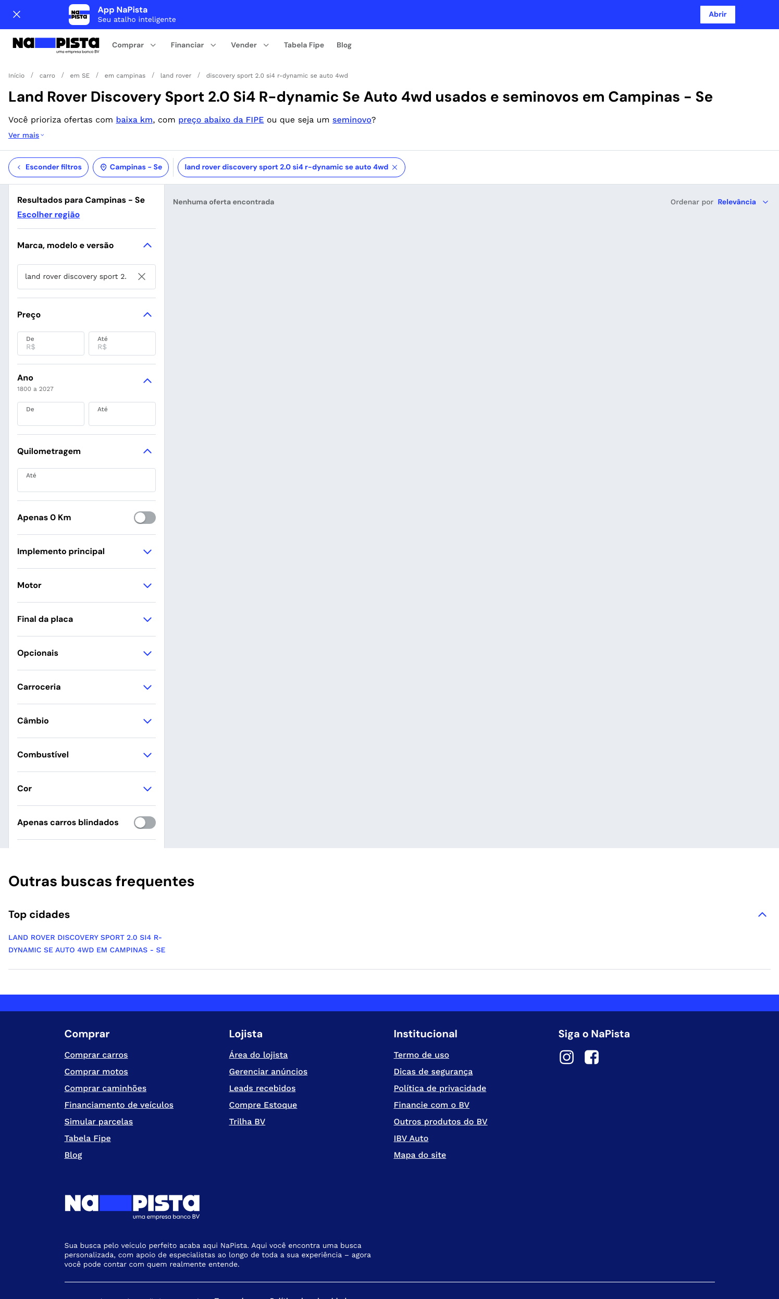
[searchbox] (86, 235)
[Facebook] (592, 1017)
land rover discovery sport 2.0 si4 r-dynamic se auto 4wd (291, 125)
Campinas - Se (131, 125)
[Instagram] (567, 1017)
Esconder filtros (48, 125)
